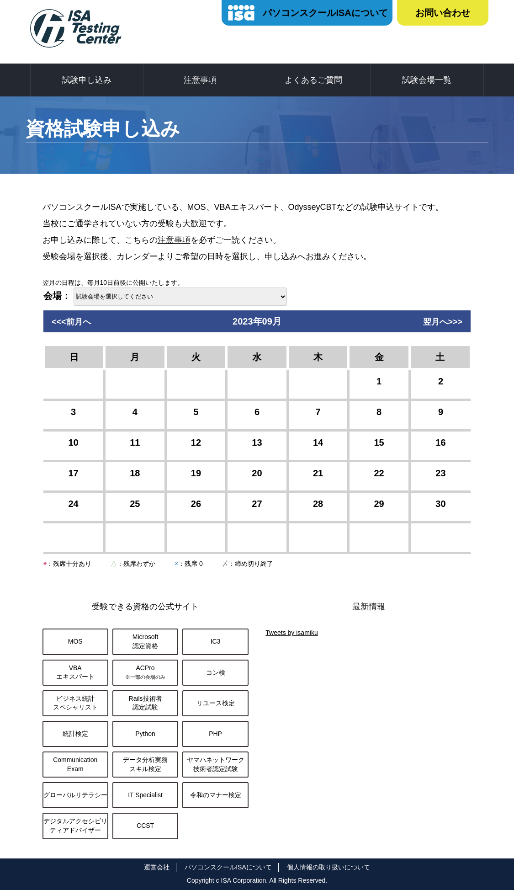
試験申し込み (86, 80)
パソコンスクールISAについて (325, 13)
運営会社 (157, 867)
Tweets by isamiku (291, 632)
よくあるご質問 (313, 80)
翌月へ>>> (442, 321)
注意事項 (200, 80)
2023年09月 (257, 321)
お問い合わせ (442, 13)
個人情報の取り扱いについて (328, 867)
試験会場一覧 (426, 80)
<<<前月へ (71, 321)
